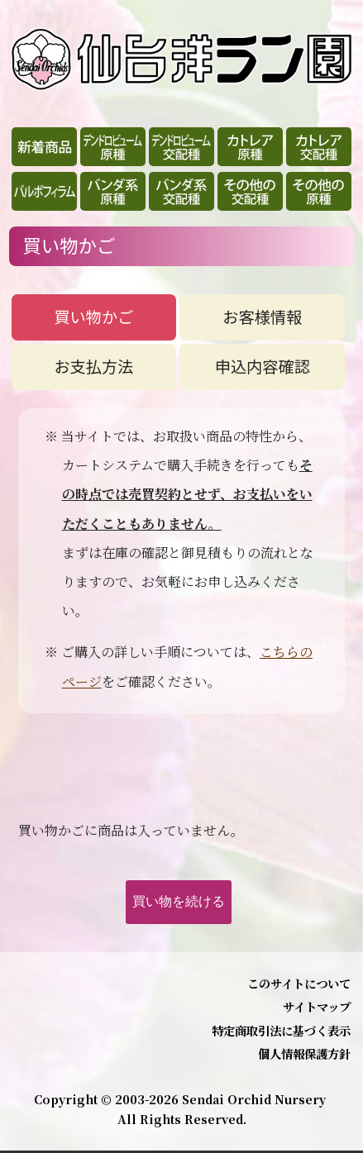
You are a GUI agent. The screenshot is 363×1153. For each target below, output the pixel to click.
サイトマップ (317, 1006)
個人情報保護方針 (304, 1053)
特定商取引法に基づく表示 (281, 1030)
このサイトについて (299, 983)
